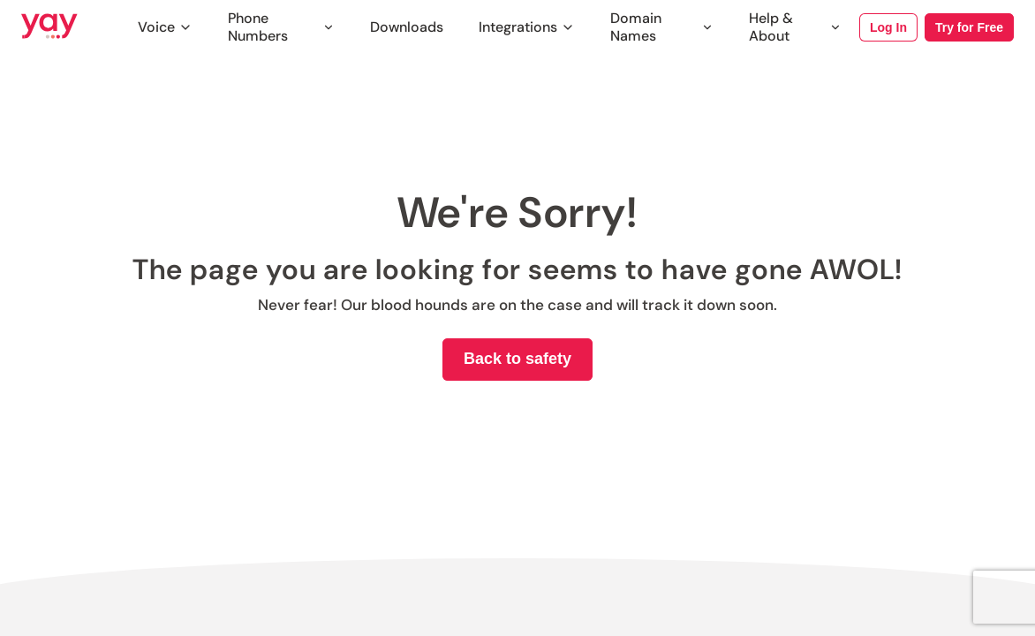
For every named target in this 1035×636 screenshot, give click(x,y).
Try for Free (969, 27)
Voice (165, 27)
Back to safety (517, 358)
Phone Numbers (281, 27)
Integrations (527, 27)
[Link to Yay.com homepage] (49, 27)
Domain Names (662, 27)
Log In (888, 27)
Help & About (795, 27)
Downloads (406, 27)
